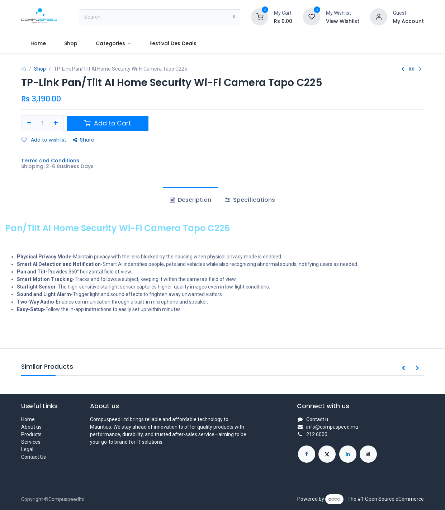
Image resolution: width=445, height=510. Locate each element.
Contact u (317, 419)
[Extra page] (368, 454)
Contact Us (33, 457)
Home (28, 419)
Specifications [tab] (250, 200)
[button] (403, 368)
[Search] (234, 17)
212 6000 (316, 434)
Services (31, 442)
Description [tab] (190, 200)
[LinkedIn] (347, 454)
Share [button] (83, 139)
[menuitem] (38, 43)
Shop (40, 69)
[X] (327, 454)
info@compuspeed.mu (332, 427)
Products (31, 434)
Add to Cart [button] (107, 123)
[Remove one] (29, 123)
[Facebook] (306, 454)
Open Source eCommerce (394, 499)
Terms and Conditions (50, 160)
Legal (27, 449)
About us (31, 427)
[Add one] (56, 123)
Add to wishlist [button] (44, 139)
